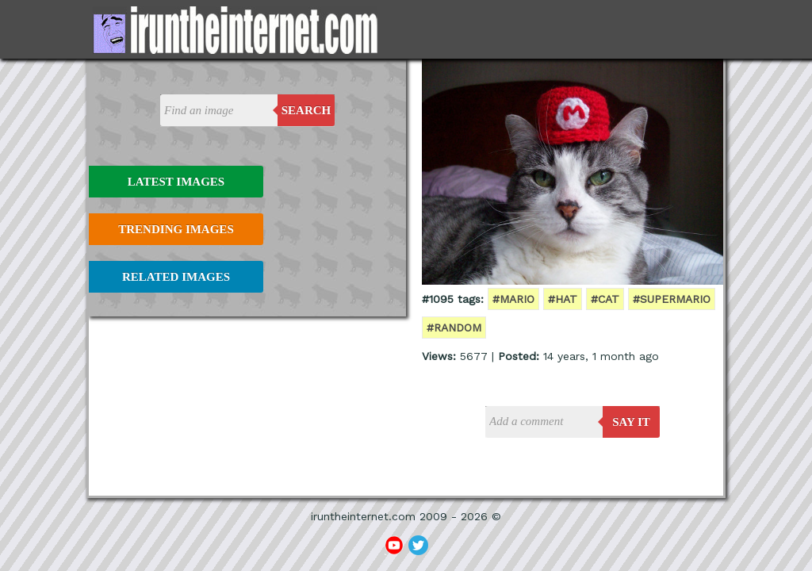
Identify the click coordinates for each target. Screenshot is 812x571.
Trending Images (175, 229)
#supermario (671, 299)
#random (454, 327)
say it (631, 422)
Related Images (176, 276)
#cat (605, 299)
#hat (562, 299)
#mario (513, 299)
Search (306, 110)
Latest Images (176, 181)
